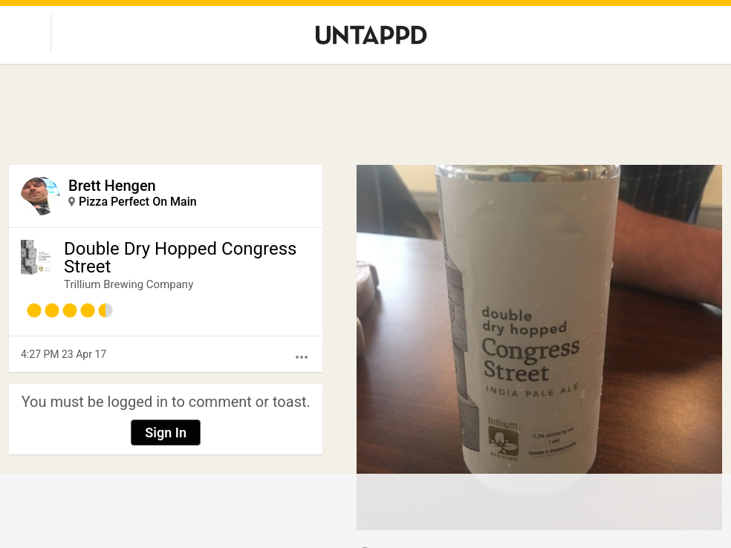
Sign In (165, 432)
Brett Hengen (112, 186)
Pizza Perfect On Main (138, 202)
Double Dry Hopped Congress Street (180, 257)
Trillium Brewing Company (128, 284)
